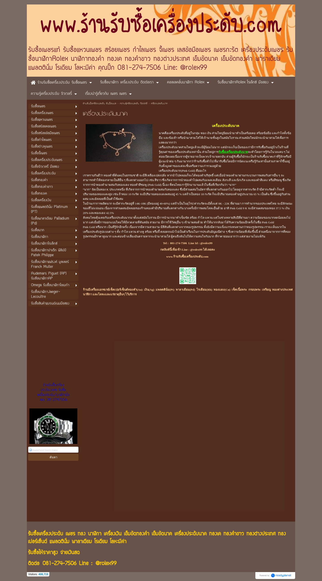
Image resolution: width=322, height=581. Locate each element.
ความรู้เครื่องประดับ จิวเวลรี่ (133, 104)
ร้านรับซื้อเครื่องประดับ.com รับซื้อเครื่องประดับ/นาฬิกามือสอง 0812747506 (53, 392)
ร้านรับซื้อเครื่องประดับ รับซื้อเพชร (99, 104)
